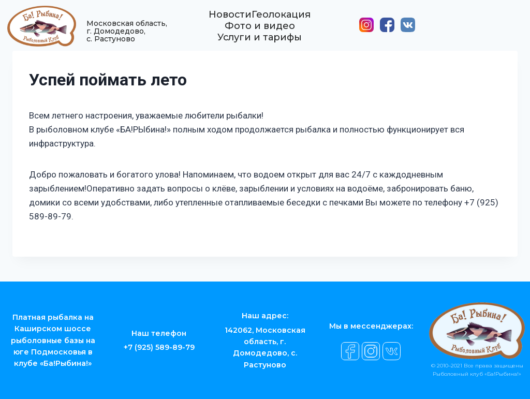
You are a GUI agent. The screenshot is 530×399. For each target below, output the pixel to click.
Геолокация (281, 19)
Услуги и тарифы (259, 42)
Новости (230, 19)
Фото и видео (260, 31)
